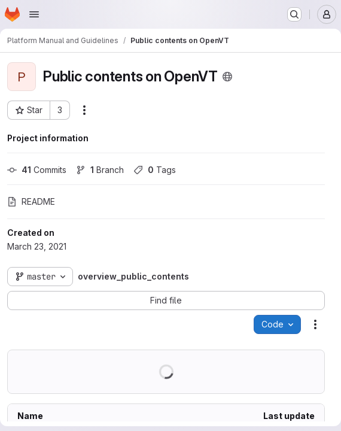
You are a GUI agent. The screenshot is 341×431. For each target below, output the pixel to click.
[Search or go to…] (294, 14)
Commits (36, 170)
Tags (154, 170)
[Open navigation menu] (34, 14)
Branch (100, 170)
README (31, 201)
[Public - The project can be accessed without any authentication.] (227, 76)
